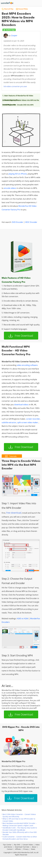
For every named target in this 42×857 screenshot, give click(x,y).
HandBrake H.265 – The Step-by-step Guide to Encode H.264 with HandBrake (20, 829)
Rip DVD (17, 845)
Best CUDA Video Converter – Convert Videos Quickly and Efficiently (19, 815)
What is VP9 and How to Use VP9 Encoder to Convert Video (19, 820)
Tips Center (7, 845)
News (33, 849)
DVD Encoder (17, 222)
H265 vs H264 (22, 618)
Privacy (26, 849)
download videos (21, 404)
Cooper (14, 35)
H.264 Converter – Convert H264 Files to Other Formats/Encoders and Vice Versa (20, 838)
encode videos (10, 188)
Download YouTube (22, 847)
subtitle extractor (9, 422)
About (34, 847)
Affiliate (18, 849)
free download (13, 512)
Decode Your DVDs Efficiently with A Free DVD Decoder (20, 833)
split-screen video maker (27, 422)
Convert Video (28, 845)
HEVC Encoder (31, 222)
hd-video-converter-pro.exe (15, 86)
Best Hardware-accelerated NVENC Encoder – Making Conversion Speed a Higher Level (20, 824)
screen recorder (33, 419)
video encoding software (27, 365)
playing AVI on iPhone (18, 174)
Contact (10, 849)
